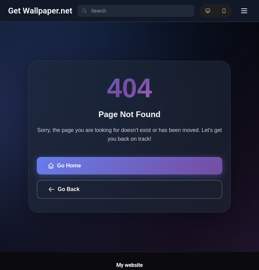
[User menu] (244, 11)
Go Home (64, 165)
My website (129, 265)
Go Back (64, 189)
